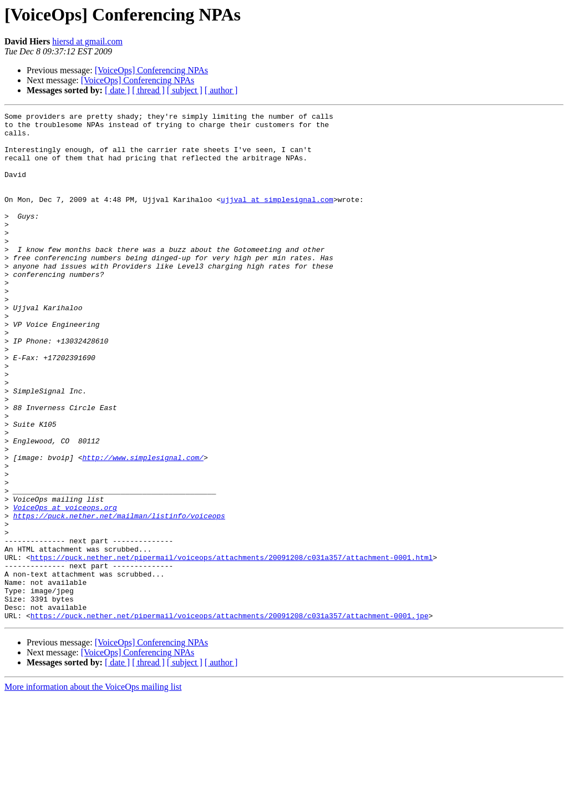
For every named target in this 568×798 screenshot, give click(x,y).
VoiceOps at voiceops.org (65, 587)
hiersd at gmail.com (87, 41)
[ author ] (221, 90)
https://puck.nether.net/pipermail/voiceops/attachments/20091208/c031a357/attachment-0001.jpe (230, 717)
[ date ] (117, 90)
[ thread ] (148, 90)
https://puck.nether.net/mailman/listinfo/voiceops (119, 597)
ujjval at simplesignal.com (277, 218)
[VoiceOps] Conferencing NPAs (151, 70)
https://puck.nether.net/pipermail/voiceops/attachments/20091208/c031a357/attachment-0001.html (232, 647)
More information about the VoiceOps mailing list (92, 788)
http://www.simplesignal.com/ (142, 527)
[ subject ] (184, 90)
